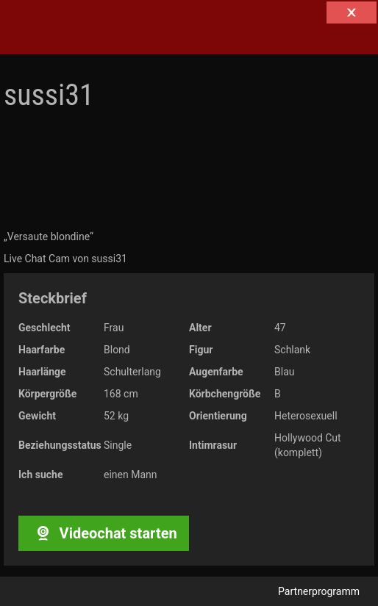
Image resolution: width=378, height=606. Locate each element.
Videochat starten (103, 533)
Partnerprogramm (319, 591)
